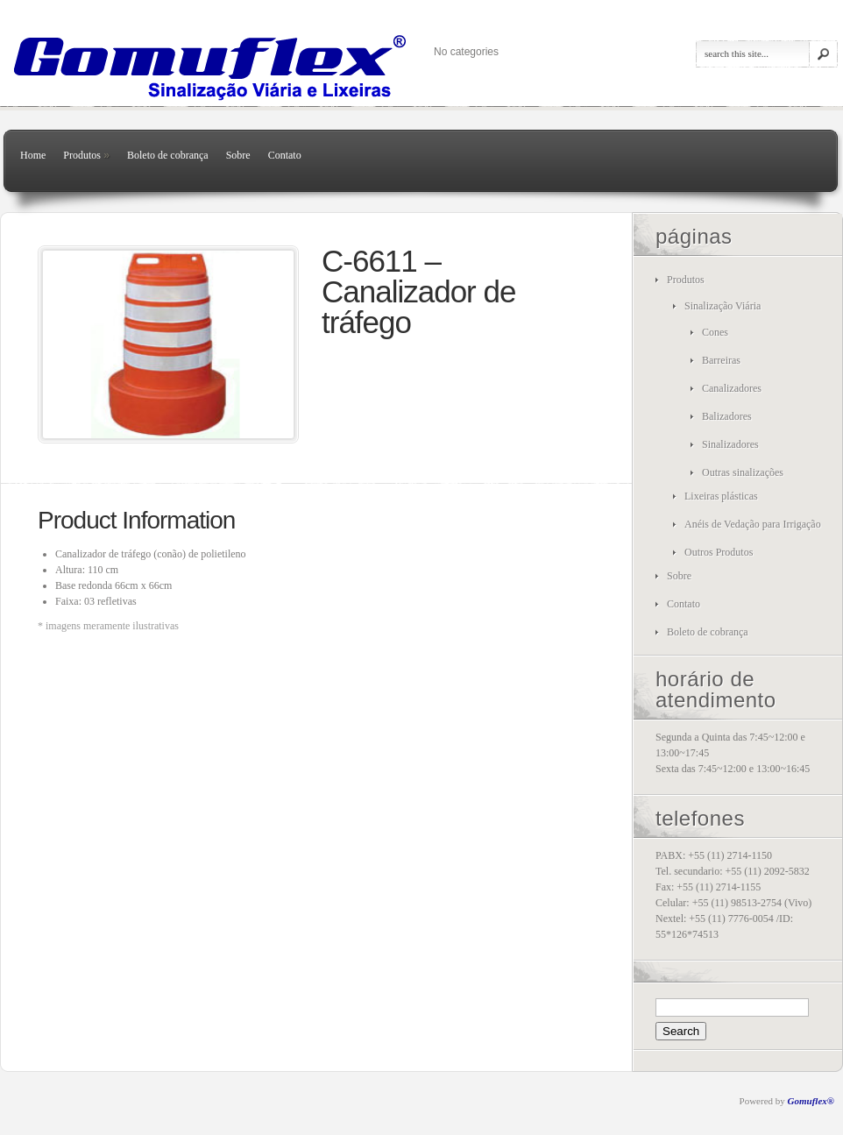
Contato (284, 155)
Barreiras (721, 360)
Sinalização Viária (722, 306)
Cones (715, 332)
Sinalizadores (730, 444)
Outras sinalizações (742, 472)
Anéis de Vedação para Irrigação (752, 524)
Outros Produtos (718, 552)
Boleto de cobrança (168, 155)
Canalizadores (732, 388)
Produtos (86, 155)
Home (33, 155)
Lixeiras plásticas (721, 496)
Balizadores (727, 416)
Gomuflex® (811, 1101)
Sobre (238, 155)
